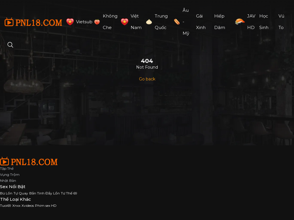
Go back (147, 79)
